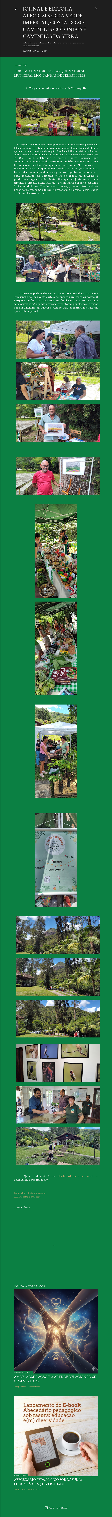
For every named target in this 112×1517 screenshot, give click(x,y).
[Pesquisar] (96, 8)
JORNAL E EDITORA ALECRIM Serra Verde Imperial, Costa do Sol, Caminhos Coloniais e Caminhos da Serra (55, 22)
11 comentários (34, 1386)
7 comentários (34, 1489)
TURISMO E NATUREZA (30, 1197)
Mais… (45, 51)
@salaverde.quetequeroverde (76, 1176)
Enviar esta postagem (37, 1193)
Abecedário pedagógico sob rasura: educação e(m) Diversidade (48, 1481)
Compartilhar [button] (20, 1193)
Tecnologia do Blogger (56, 1508)
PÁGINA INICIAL (31, 51)
